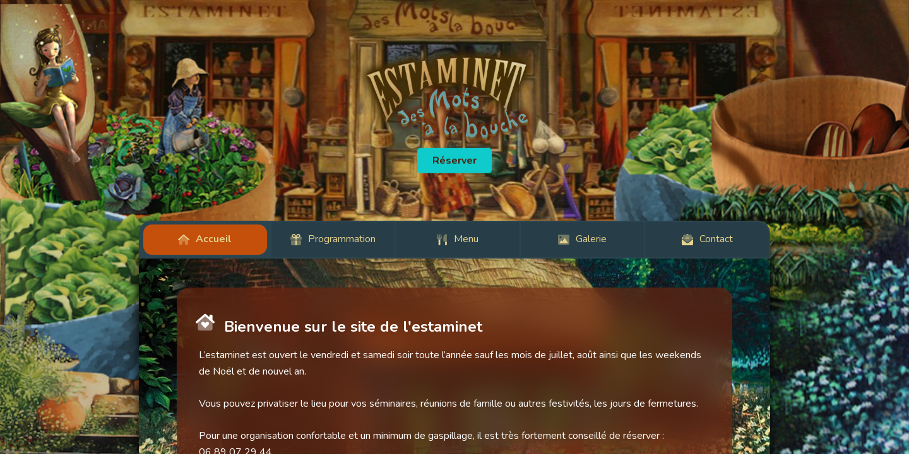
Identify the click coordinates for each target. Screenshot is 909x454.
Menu (457, 239)
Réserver (454, 161)
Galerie (582, 239)
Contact (707, 239)
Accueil (205, 239)
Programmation (333, 239)
